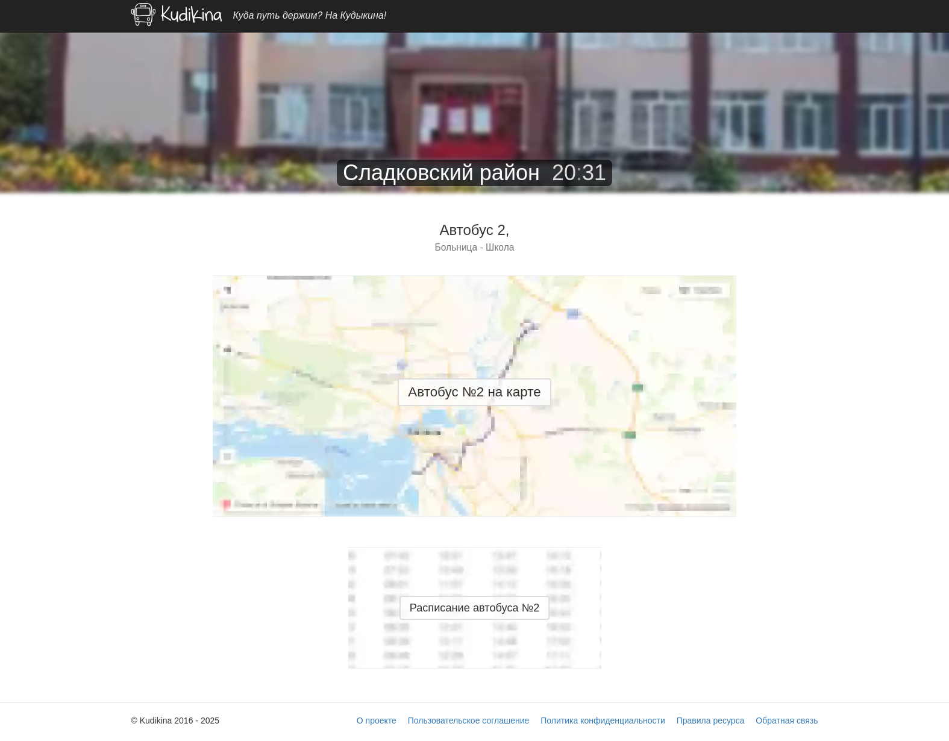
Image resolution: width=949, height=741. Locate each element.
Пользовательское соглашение (469, 720)
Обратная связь (787, 720)
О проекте (376, 720)
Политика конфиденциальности (602, 720)
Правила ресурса (711, 720)
